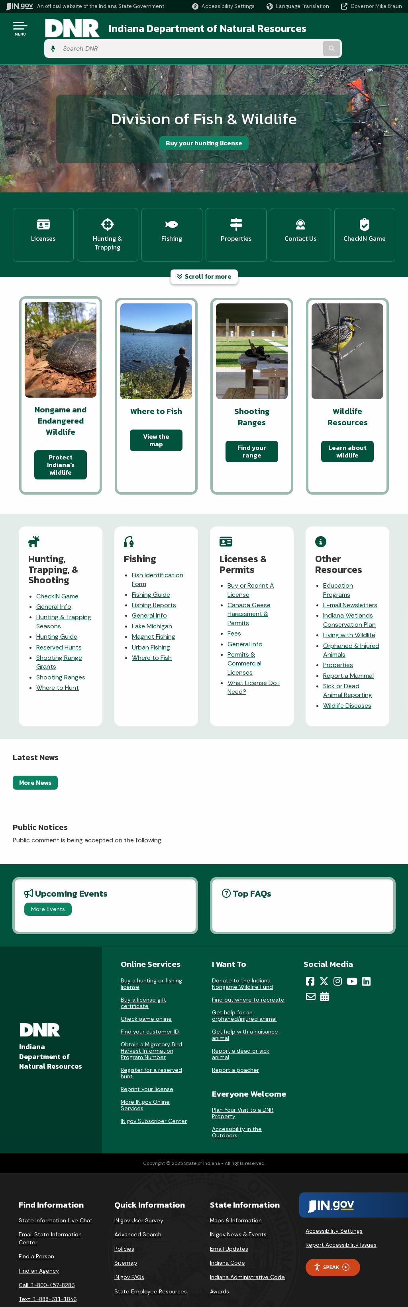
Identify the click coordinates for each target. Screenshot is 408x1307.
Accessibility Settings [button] (334, 1205)
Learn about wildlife (347, 426)
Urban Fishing (151, 622)
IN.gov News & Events (238, 1209)
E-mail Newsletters (350, 580)
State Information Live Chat (55, 1195)
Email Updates (229, 1223)
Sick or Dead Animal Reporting (347, 665)
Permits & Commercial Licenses (244, 638)
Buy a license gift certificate (143, 977)
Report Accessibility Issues (341, 1219)
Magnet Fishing (153, 611)
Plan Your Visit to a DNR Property (242, 1088)
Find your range (251, 426)
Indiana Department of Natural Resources (193, 28)
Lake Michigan (152, 601)
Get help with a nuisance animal (245, 1009)
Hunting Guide (56, 611)
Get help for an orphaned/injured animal (244, 990)
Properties (338, 640)
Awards (219, 1266)
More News (35, 757)
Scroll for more (204, 251)
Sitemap (125, 1237)
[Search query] (358, 28)
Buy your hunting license (204, 122)
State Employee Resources (150, 1266)
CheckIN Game (57, 571)
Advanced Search (137, 1209)
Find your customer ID (150, 1006)
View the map (156, 415)
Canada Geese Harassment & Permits (249, 589)
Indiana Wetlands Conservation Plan (349, 594)
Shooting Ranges (60, 652)
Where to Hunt (57, 662)
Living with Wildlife (349, 610)
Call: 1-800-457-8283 (47, 1259)
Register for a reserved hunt (151, 1048)
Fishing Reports (154, 580)
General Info (53, 581)
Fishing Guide (151, 569)
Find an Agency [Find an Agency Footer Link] (39, 1245)
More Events (48, 883)
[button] (223, 6)
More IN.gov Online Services (145, 1080)
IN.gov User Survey (138, 1195)
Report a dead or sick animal (240, 1029)
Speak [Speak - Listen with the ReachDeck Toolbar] (331, 1242)
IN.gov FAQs (129, 1252)
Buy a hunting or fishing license (151, 958)
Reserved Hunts (59, 622)
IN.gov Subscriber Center (154, 1095)
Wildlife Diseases (347, 680)
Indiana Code (227, 1237)
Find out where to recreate (248, 974)
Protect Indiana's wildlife (61, 439)
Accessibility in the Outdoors (237, 1107)
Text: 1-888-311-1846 (47, 1273)
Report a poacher (235, 1044)
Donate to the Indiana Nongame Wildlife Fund (242, 958)
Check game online (146, 993)
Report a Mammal (348, 650)
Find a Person (36, 1231)
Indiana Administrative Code (247, 1252)
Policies (124, 1223)
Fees (234, 608)
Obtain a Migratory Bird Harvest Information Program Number (151, 1026)
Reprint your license (147, 1063)
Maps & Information (236, 1195)
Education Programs (338, 564)
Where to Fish (152, 632)
